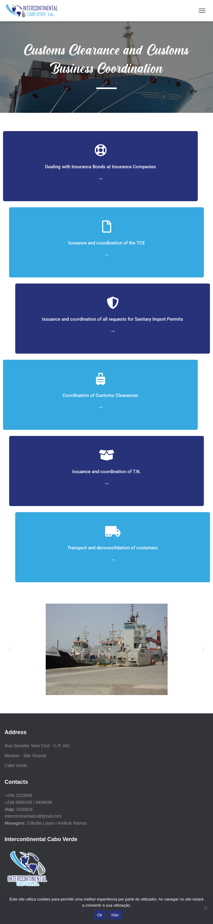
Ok (99, 915)
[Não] (205, 908)
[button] (10, 649)
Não (115, 915)
